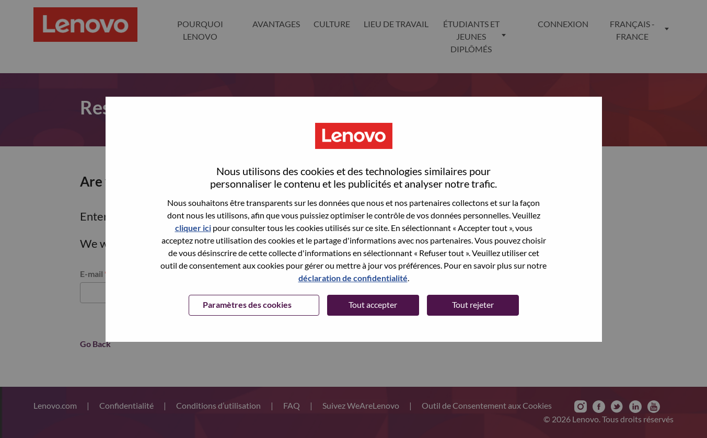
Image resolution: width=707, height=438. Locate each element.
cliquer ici (193, 228)
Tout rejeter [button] (473, 304)
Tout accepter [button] (373, 304)
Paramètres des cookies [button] (247, 304)
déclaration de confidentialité (353, 278)
